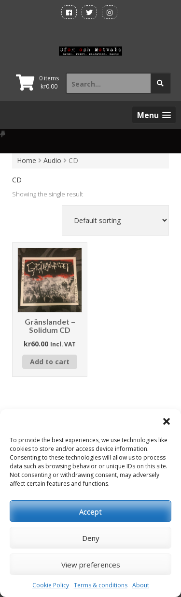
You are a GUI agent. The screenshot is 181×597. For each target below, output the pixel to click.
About (140, 585)
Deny (90, 538)
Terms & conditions (100, 585)
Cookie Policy (50, 585)
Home (26, 160)
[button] (166, 421)
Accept (90, 511)
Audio (52, 160)
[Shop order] (115, 220)
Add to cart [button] (50, 361)
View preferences (90, 564)
